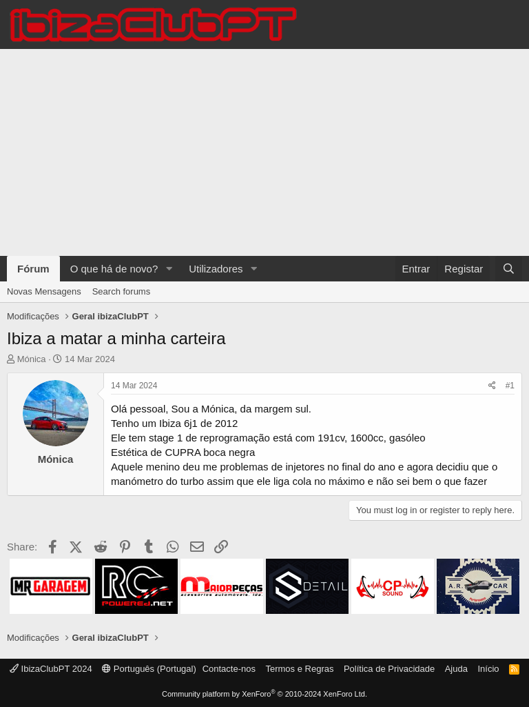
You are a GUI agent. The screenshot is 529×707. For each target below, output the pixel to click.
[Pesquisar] (508, 268)
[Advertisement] (264, 152)
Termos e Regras (299, 669)
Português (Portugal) (149, 669)
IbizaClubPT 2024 (51, 669)
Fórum (33, 269)
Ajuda (456, 669)
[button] (168, 268)
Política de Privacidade (389, 669)
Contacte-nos (229, 669)
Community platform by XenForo (264, 694)
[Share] (492, 386)
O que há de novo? (114, 269)
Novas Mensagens (44, 291)
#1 (510, 385)
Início (488, 669)
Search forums (121, 291)
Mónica (31, 359)
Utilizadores (215, 269)
